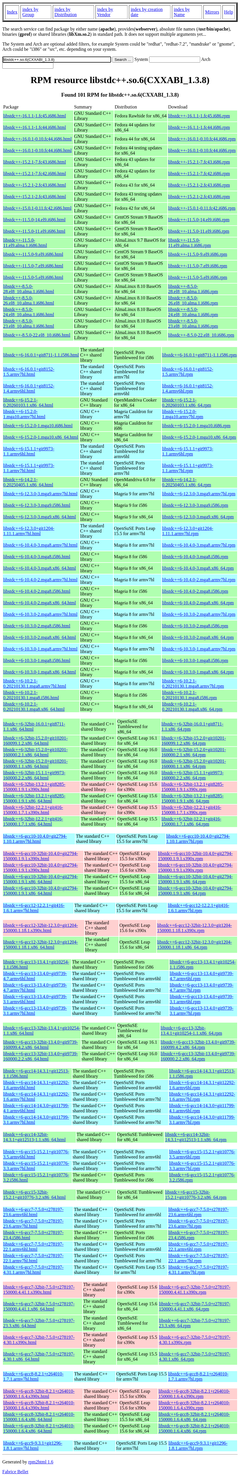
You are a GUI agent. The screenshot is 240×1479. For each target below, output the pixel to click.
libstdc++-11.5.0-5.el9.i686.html (33, 277)
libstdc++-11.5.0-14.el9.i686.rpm (199, 219)
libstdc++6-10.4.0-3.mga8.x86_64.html (39, 568)
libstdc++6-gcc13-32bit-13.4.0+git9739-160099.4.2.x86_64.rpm (198, 1045)
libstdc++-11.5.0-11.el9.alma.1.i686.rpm (189, 243)
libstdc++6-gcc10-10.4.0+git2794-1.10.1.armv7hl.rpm (198, 839)
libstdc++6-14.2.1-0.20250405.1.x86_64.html (28, 482)
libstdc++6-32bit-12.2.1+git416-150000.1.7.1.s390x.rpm (192, 810)
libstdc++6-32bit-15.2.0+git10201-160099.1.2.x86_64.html (35, 741)
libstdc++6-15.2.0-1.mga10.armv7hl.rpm (182, 414)
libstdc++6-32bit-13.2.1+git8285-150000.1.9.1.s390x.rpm (193, 787)
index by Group (30, 12)
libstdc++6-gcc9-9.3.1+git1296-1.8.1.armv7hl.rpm (198, 1446)
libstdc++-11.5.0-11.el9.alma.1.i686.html (25, 243)
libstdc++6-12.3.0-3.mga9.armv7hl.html (40, 493)
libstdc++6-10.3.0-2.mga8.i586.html (36, 625)
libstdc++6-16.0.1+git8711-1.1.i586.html (41, 355)
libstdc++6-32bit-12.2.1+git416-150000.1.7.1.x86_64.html (33, 821)
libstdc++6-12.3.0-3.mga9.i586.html (36, 505)
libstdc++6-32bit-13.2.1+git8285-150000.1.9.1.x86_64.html (34, 798)
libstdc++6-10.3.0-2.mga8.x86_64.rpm (198, 637)
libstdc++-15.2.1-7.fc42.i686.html (34, 173)
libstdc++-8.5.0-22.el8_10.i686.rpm (201, 335)
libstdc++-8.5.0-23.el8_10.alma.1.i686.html (28, 323)
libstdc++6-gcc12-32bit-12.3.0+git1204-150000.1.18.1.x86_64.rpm (194, 945)
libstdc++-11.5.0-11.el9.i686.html (34, 231)
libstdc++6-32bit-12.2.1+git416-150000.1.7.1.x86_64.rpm (192, 821)
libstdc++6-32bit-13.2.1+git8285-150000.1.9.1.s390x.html (34, 787)
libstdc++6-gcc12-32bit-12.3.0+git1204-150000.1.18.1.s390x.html (40, 928)
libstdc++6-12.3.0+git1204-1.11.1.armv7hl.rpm (187, 531)
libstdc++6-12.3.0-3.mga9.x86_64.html (39, 516)
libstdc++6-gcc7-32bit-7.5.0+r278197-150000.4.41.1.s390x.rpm (194, 1290)
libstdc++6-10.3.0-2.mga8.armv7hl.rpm (198, 614)
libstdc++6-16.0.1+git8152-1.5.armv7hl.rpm (187, 372)
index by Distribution (66, 12)
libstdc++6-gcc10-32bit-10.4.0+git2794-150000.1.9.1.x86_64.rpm (195, 879)
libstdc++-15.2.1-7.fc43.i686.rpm (199, 162)
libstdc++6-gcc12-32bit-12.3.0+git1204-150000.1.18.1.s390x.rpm (194, 928)
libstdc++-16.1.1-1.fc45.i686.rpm (199, 115)
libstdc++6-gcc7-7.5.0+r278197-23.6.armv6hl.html (33, 1212)
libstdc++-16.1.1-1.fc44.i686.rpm (199, 127)
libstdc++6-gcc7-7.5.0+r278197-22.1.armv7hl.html (33, 1258)
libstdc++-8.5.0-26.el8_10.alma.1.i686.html (28, 300)
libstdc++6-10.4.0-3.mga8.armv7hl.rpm (198, 545)
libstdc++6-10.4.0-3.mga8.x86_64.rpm (198, 568)
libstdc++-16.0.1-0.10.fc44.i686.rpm (202, 138)
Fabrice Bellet (15, 1471)
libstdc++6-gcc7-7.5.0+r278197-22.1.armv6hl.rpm (198, 1247)
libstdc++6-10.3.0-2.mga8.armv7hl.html (40, 614)
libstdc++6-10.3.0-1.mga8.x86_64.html (39, 672)
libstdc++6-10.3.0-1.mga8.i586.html (36, 660)
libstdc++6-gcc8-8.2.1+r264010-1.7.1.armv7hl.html (33, 1376)
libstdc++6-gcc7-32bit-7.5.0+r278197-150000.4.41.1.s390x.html (38, 1290)
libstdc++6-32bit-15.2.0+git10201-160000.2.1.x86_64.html (35, 752)
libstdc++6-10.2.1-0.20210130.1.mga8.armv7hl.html (34, 683)
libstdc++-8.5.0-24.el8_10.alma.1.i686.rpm (193, 312)
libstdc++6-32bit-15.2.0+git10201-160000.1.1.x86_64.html (35, 764)
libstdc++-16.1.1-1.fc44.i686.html (34, 127)
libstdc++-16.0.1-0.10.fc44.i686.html (37, 138)
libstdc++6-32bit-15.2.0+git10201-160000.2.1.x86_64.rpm (194, 752)
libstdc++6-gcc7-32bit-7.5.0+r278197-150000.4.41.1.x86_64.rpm (194, 1306)
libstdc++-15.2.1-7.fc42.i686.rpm (199, 173)
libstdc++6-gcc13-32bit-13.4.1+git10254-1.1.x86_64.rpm (191, 1031)
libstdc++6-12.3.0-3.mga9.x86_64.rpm (198, 516)
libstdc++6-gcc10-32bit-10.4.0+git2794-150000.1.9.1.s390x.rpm (195, 856)
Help (228, 12)
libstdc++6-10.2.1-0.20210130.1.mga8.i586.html (31, 695)
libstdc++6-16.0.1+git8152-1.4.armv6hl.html (28, 388)
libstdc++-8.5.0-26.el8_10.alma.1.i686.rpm (193, 300)
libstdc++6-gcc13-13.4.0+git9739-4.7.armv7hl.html (35, 988)
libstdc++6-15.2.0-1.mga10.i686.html (38, 425)
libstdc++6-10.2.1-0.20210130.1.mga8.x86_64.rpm (192, 707)
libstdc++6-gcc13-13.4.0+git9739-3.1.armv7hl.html (35, 1011)
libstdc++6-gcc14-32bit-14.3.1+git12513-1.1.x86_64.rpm (195, 1137)
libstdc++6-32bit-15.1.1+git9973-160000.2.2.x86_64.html (34, 775)
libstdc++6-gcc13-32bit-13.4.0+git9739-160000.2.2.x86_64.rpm (198, 1056)
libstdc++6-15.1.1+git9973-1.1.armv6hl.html (28, 451)
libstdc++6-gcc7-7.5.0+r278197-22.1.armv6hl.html (33, 1247)
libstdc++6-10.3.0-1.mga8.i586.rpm (195, 660)
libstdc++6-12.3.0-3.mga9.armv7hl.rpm (198, 493)
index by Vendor (105, 12)
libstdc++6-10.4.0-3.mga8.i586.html (36, 556)
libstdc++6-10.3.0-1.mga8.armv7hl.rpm (198, 648)
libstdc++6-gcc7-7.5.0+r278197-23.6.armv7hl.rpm (198, 1224)
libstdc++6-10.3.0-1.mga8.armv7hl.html (40, 648)
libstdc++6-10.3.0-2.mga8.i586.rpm (195, 625)
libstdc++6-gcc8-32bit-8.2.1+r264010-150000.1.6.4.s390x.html (38, 1394)
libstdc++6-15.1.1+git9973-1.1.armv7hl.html (28, 468)
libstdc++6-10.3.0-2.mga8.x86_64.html (39, 637)
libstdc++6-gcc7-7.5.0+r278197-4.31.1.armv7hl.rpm (198, 1270)
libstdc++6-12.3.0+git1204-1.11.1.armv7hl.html (28, 531)
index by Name (182, 12)
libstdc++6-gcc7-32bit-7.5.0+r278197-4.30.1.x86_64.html (38, 1356)
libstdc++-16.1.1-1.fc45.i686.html (34, 115)
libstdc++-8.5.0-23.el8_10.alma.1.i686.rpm (193, 323)
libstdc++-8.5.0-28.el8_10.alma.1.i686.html (28, 289)
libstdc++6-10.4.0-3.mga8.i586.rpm (195, 556)
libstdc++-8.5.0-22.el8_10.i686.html (36, 335)
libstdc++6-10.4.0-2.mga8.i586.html (36, 591)
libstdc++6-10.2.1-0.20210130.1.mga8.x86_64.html (34, 707)
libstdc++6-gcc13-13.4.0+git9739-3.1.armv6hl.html (35, 999)
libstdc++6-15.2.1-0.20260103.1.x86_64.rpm (186, 403)
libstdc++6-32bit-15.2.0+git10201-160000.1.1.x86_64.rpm (194, 764)
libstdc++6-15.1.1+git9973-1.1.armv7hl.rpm (187, 468)
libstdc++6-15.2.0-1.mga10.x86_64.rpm (199, 437)
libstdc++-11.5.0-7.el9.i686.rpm (197, 265)
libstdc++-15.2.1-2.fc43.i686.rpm (199, 185)
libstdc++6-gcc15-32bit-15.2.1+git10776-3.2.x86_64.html (34, 1195)
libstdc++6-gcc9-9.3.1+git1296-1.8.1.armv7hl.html (32, 1446)
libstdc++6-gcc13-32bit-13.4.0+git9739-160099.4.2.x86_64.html (40, 1045)
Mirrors (212, 12)
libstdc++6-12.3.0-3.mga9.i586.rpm (195, 505)
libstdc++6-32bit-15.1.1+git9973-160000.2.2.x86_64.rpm (193, 775)
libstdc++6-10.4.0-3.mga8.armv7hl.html (40, 545)
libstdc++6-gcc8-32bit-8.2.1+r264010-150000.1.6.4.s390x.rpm (194, 1394)
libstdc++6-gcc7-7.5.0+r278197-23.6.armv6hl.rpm (198, 1212)
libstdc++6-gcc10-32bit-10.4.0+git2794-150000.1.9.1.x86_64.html (40, 879)
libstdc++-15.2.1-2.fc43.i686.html (34, 185)
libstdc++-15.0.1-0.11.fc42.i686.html (37, 208)
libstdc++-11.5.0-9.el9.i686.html (33, 254)
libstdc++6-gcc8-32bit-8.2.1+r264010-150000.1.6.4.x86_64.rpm (194, 1417)
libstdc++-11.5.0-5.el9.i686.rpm (197, 277)
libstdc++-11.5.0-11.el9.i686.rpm (198, 231)
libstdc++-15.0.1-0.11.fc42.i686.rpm (201, 208)
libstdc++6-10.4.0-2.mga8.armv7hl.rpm (198, 579)
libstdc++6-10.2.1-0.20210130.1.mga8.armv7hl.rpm (193, 683)
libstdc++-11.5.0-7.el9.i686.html (33, 265)
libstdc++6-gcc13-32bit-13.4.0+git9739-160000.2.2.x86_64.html (40, 1056)
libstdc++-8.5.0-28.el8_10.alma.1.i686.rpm (193, 289)
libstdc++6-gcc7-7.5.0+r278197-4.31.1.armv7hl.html (33, 1270)
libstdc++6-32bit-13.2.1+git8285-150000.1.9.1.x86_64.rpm (193, 798)
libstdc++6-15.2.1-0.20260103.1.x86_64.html (28, 403)
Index (12, 12)
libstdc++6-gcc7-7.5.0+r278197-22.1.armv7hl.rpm (198, 1258)
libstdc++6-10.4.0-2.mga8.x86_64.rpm (198, 602)
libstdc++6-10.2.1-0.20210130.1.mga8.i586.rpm (189, 695)
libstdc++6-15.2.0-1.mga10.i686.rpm (196, 425)
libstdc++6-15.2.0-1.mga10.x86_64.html (40, 437)
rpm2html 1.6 (40, 1461)
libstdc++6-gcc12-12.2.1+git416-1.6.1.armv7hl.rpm (198, 908)
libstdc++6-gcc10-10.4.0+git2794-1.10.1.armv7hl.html (35, 839)
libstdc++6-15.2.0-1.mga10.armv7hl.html (24, 414)
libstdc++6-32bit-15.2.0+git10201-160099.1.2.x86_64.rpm (194, 741)
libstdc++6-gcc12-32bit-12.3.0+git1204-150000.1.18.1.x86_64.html (40, 945)
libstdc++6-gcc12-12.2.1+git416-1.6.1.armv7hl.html (34, 908)
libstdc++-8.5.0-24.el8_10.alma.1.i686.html (28, 312)
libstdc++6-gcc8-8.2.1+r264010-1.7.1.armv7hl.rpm (198, 1376)
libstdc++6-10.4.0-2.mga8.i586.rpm (195, 591)
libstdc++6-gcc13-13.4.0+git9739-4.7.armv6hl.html (35, 976)
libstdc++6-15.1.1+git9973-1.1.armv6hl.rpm (187, 451)
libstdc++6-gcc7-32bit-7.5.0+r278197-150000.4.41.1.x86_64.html (38, 1306)
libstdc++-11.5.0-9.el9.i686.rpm (197, 254)
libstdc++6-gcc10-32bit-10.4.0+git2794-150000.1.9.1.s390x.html (40, 856)
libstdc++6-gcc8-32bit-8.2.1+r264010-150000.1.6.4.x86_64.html (38, 1417)
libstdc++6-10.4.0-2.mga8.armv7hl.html (40, 579)
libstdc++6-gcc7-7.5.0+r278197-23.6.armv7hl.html (33, 1224)
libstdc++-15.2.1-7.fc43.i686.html (34, 162)
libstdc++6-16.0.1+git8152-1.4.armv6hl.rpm (187, 388)
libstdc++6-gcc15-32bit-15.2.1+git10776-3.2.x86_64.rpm (195, 1195)
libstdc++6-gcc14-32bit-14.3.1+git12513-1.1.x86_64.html (34, 1137)
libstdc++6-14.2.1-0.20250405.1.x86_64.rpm (186, 482)
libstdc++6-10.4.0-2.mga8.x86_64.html (39, 602)
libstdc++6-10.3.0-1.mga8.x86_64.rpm (198, 672)
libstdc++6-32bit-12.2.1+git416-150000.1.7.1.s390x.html (33, 810)
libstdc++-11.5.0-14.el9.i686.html (34, 219)
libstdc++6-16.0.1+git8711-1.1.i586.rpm (199, 355)
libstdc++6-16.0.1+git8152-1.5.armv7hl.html (28, 372)
